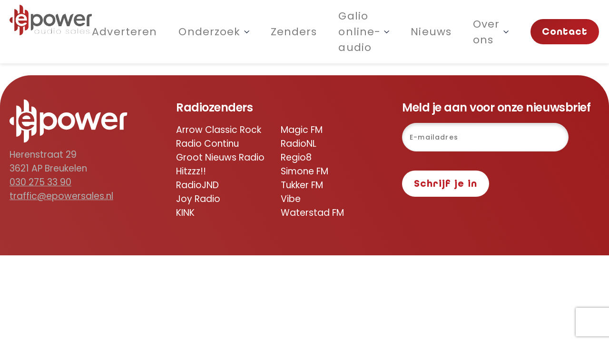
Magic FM (302, 129)
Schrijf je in (445, 184)
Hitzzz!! (191, 171)
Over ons (491, 32)
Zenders (294, 31)
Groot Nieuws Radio (220, 157)
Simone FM (304, 171)
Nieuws (431, 31)
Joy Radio (198, 198)
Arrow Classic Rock (218, 129)
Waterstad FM (312, 212)
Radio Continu (207, 143)
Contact (565, 32)
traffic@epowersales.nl (61, 196)
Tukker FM (302, 185)
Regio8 (296, 157)
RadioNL (298, 143)
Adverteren (124, 31)
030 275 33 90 (40, 182)
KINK (185, 212)
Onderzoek (213, 31)
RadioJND (197, 185)
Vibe (291, 198)
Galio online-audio (363, 32)
